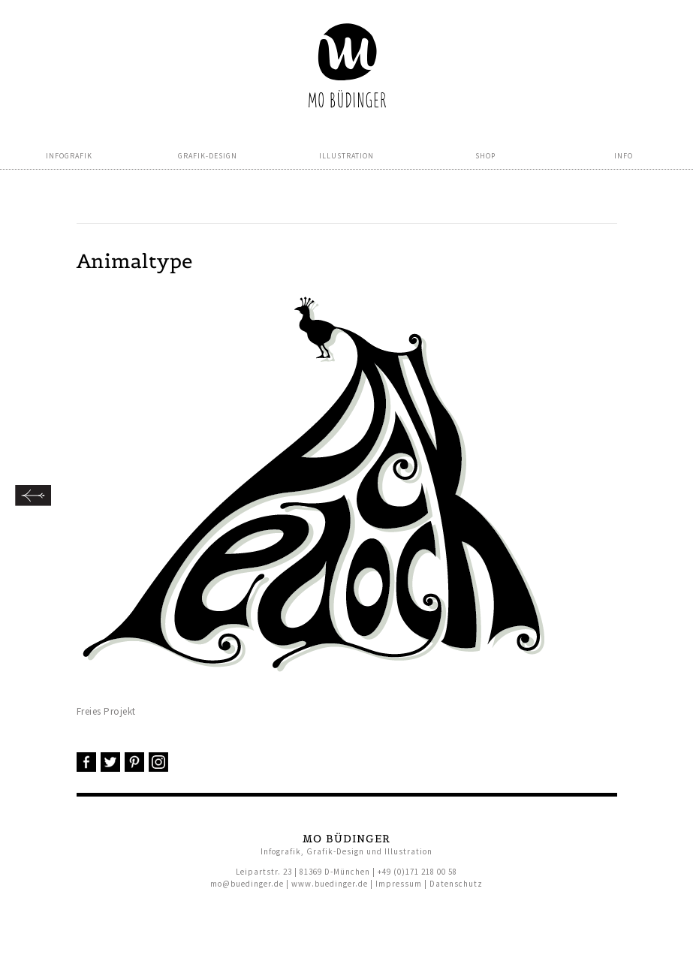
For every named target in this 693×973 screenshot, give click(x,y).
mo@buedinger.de (247, 883)
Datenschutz (456, 883)
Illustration (346, 156)
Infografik (69, 156)
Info (623, 156)
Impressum (398, 883)
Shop (485, 156)
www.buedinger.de (329, 883)
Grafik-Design (207, 156)
